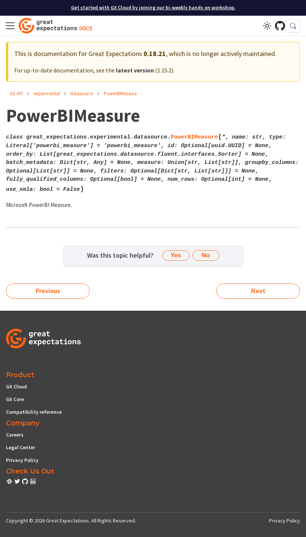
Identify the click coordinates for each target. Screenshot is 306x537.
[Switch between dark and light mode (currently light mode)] (267, 26)
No (206, 255)
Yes (176, 255)
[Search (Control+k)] (293, 26)
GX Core (15, 399)
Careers (15, 434)
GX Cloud (16, 386)
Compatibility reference (34, 412)
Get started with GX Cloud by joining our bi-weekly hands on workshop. (153, 7)
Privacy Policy (22, 460)
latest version (135, 70)
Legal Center (20, 447)
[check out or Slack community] (10, 482)
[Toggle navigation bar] (10, 25)
